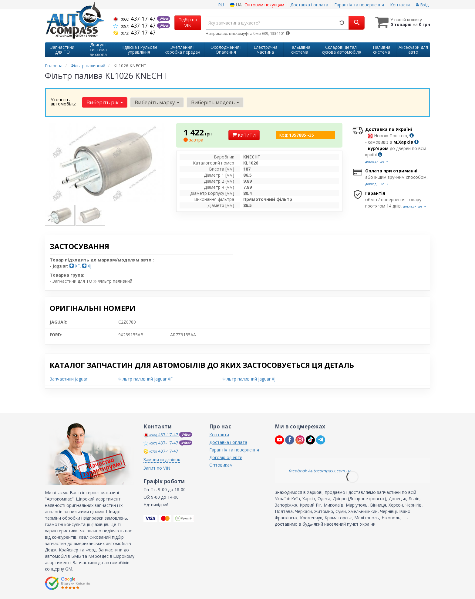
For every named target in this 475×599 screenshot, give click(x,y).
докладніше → (377, 161)
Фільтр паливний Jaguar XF (145, 379)
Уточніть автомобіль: (63, 101)
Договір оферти (225, 457)
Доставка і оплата (309, 5)
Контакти (400, 5)
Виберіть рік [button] (104, 102)
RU (221, 5)
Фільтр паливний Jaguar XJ (248, 379)
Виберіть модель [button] (214, 102)
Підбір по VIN (187, 22)
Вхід (422, 5)
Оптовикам (221, 465)
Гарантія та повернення (359, 5)
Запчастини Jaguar (68, 379)
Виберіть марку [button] (156, 102)
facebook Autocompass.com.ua (319, 471)
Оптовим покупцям (264, 5)
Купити (244, 135)
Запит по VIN (156, 468)
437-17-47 (135, 18)
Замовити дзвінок (161, 459)
